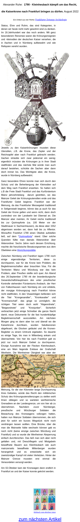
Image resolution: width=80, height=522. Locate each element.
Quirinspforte (25, 236)
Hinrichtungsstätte (26, 250)
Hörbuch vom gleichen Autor (45, 512)
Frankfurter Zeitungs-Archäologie (51, 19)
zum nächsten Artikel (40, 519)
